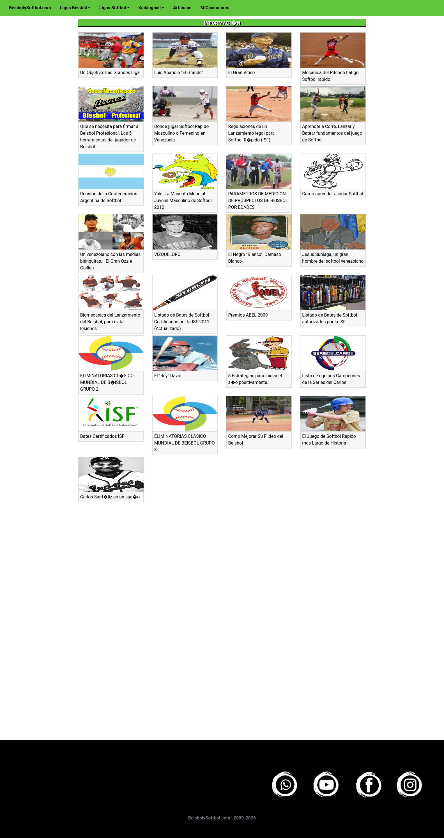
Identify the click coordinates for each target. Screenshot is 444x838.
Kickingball (149, 7)
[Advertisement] (32, 107)
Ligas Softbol (112, 7)
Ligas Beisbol (73, 7)
